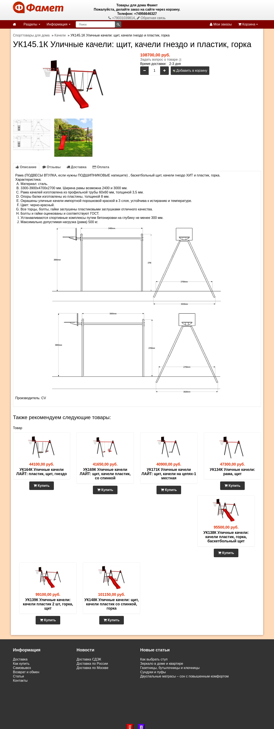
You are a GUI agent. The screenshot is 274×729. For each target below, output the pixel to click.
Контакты (20, 680)
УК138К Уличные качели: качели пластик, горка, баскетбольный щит (226, 536)
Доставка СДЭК (89, 659)
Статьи (18, 676)
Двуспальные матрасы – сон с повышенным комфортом (184, 676)
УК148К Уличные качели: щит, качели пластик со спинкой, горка (111, 604)
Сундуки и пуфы (153, 672)
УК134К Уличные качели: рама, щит (232, 471)
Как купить (21, 663)
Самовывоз (22, 668)
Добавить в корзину (190, 70)
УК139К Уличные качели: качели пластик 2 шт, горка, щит (48, 604)
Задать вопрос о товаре (159, 59)
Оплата (100, 167)
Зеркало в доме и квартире (161, 663)
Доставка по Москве (92, 668)
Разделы (32, 24)
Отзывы (51, 167)
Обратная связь (151, 18)
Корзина (248, 24)
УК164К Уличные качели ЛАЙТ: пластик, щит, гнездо (41, 471)
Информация (58, 24)
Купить (41, 485)
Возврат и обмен (26, 672)
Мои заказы (221, 24)
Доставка (77, 167)
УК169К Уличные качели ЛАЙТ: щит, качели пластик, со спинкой (105, 473)
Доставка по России (92, 663)
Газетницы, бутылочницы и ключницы (170, 668)
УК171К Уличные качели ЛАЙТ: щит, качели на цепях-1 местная (168, 473)
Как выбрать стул (154, 659)
